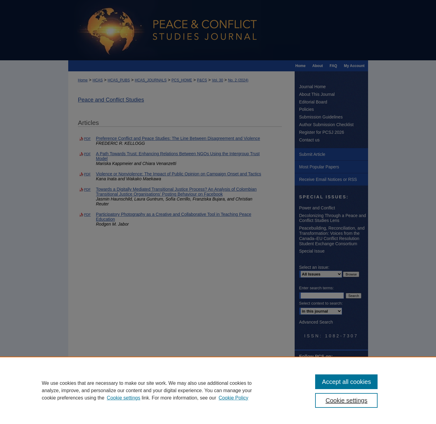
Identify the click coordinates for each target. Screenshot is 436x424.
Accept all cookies (346, 381)
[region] (218, 390)
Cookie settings (123, 397)
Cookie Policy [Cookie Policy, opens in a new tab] (233, 397)
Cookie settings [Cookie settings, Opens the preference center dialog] (346, 400)
